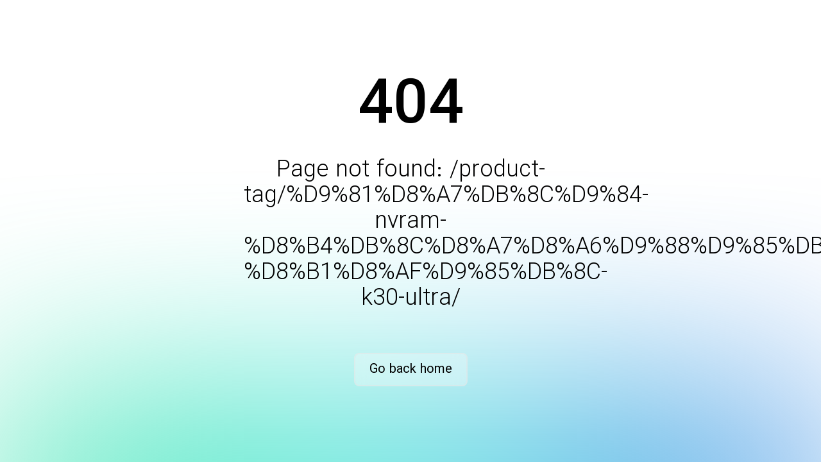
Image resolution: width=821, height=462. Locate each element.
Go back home (410, 369)
